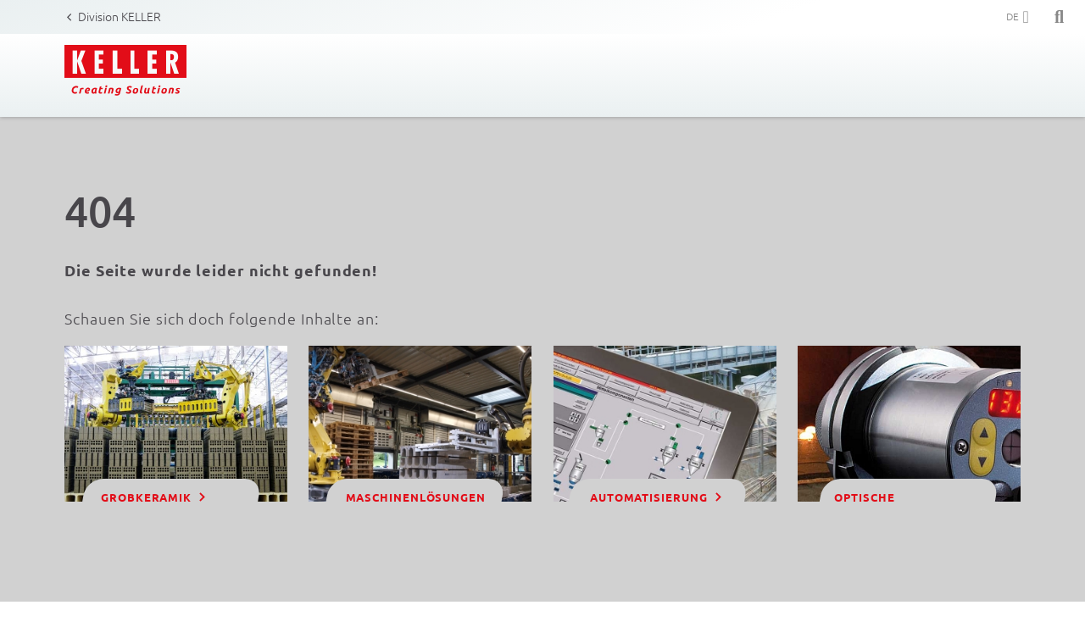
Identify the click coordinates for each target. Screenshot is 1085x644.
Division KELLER (119, 16)
